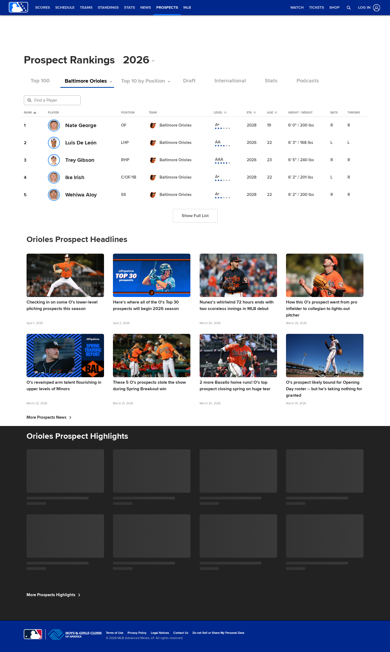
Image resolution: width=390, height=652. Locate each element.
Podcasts (304, 81)
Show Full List (195, 215)
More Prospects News (49, 417)
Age (272, 112)
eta (251, 112)
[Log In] (368, 7)
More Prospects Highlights (53, 594)
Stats (267, 81)
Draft (186, 81)
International (226, 81)
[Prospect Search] (52, 100)
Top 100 (40, 81)
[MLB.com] (33, 634)
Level (220, 112)
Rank (30, 112)
